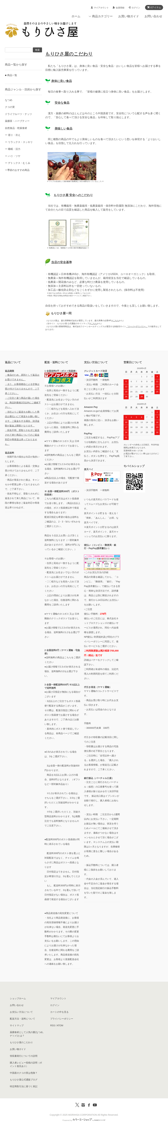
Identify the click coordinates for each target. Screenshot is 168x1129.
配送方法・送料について (22, 1018)
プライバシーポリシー (61, 1018)
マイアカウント (101, 7)
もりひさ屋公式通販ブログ (23, 1079)
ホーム (76, 16)
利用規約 (98, 637)
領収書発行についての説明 (23, 1056)
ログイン (136, 7)
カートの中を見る (59, 1012)
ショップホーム (18, 998)
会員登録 (120, 7)
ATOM (60, 1025)
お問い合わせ (153, 16)
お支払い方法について (21, 1012)
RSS (52, 1025)
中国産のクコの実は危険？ (23, 1073)
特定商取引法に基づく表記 (23, 1086)
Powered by (84, 1120)
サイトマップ (17, 1025)
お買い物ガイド (128, 16)
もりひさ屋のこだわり (21, 1042)
